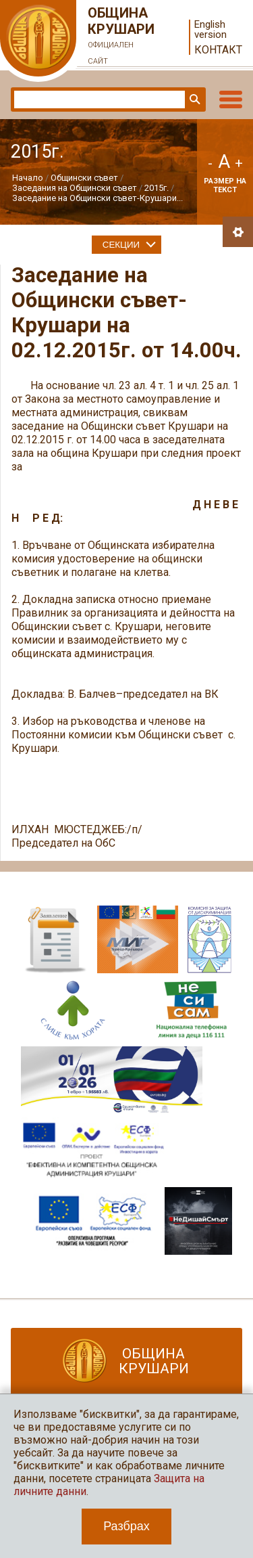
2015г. (156, 188)
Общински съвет (84, 178)
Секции (121, 245)
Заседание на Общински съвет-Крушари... (97, 198)
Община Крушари (121, 37)
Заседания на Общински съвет (74, 188)
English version (210, 30)
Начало (27, 178)
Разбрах (126, 1526)
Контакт (218, 50)
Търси (193, 99)
